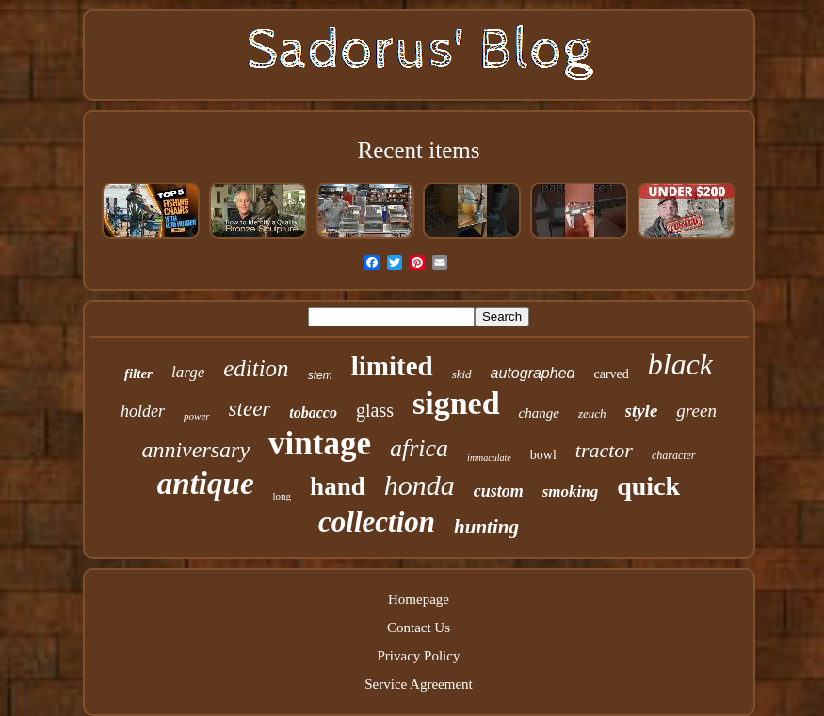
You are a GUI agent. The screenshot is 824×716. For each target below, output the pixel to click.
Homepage (418, 599)
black (680, 364)
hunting (486, 527)
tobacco (313, 413)
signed (456, 403)
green (696, 411)
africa (419, 448)
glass (375, 410)
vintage (319, 443)
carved (610, 374)
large (187, 372)
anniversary (195, 450)
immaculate (489, 458)
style (641, 411)
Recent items (419, 150)
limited (392, 366)
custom (499, 491)
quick (648, 486)
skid (462, 374)
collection (376, 521)
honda (419, 485)
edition (255, 368)
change (539, 413)
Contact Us (418, 627)
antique (205, 484)
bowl (543, 455)
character (674, 455)
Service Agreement (418, 684)
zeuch (592, 413)
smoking (570, 492)
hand (337, 486)
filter (138, 373)
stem (320, 375)
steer (250, 409)
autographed (533, 373)
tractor (604, 450)
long (282, 495)
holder (143, 411)
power (197, 416)
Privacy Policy (419, 655)
